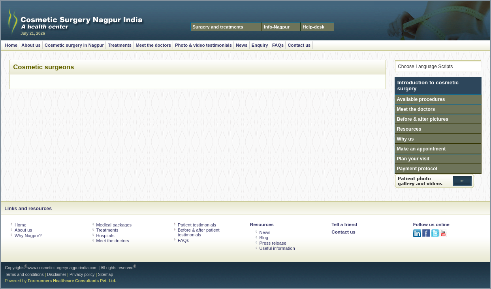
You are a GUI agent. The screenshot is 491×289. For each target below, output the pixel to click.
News (241, 45)
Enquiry (260, 45)
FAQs (278, 45)
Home (11, 45)
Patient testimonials (197, 224)
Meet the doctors (153, 45)
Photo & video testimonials (203, 45)
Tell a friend (344, 224)
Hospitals (105, 235)
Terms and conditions (24, 274)
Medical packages (114, 224)
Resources (409, 129)
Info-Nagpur (277, 27)
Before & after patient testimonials (199, 232)
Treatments (120, 45)
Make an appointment (421, 149)
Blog (263, 237)
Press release (272, 243)
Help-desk (313, 27)
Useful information (277, 248)
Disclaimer (56, 274)
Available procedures (421, 99)
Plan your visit (413, 159)
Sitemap (105, 274)
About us (30, 45)
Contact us (299, 45)
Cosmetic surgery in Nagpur (74, 45)
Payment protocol (417, 168)
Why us (405, 139)
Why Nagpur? (28, 235)
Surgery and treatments (217, 27)
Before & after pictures (422, 119)
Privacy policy (82, 274)
